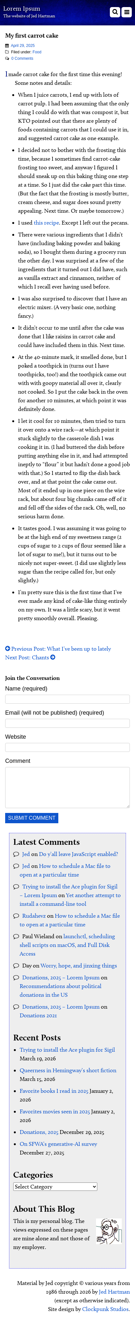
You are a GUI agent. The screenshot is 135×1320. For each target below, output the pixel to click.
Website (15, 737)
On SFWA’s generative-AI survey (58, 1143)
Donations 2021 (38, 1015)
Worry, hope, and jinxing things (79, 965)
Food (37, 52)
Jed (26, 854)
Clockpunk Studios (105, 1309)
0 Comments (22, 58)
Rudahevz (34, 915)
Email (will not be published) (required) (54, 712)
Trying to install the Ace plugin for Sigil (67, 1049)
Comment (17, 761)
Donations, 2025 (39, 1132)
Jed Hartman (114, 1291)
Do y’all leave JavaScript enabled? (78, 854)
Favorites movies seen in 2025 (55, 1111)
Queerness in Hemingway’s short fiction (68, 1070)
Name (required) (26, 688)
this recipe (46, 222)
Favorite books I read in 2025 (54, 1090)
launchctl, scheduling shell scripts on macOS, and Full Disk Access (67, 945)
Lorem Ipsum (21, 8)
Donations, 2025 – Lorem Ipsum (61, 977)
